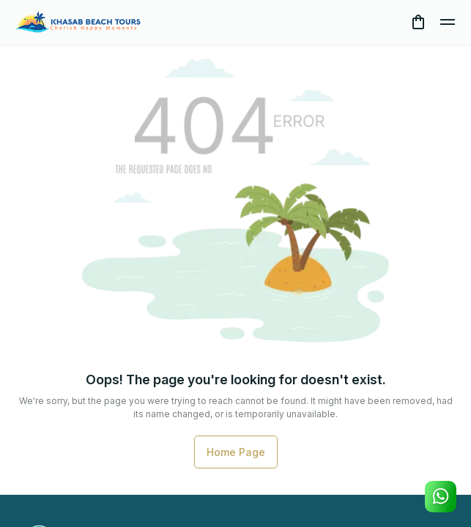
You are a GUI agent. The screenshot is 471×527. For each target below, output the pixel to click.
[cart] (418, 22)
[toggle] (447, 22)
